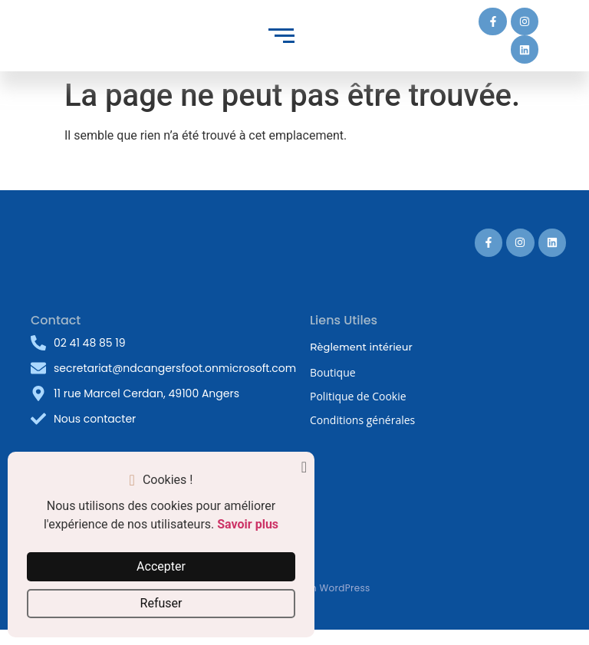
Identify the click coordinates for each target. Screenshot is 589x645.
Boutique (333, 372)
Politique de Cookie (358, 396)
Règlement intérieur (361, 347)
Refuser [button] (161, 603)
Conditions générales (362, 420)
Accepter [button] (161, 566)
